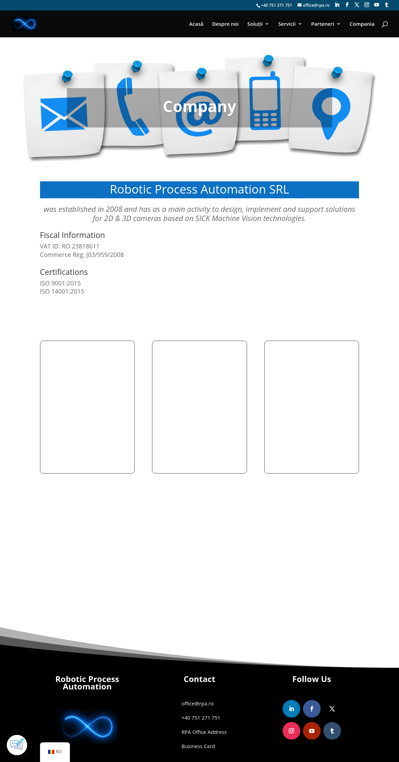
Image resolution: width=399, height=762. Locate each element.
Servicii (287, 24)
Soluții (255, 24)
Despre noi (225, 24)
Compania (362, 24)
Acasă (196, 24)
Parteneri (322, 24)
